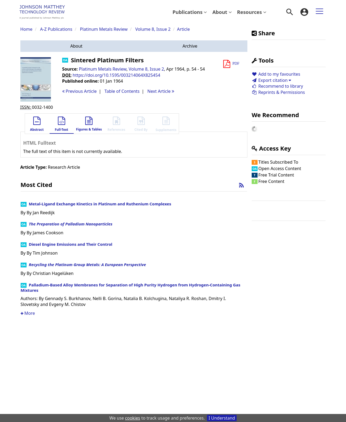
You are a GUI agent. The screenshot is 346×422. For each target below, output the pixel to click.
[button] (76, 46)
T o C (122, 91)
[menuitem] (190, 12)
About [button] (222, 12)
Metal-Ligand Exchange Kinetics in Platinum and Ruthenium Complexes (100, 203)
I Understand (222, 418)
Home (26, 29)
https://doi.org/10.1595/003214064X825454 (116, 75)
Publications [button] (190, 12)
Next (160, 91)
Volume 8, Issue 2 (153, 29)
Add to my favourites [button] (276, 74)
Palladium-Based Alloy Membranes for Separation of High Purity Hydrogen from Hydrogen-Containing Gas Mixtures (130, 287)
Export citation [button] (271, 80)
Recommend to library (277, 86)
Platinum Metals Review (104, 29)
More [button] (28, 313)
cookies (132, 418)
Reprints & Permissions (278, 92)
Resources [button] (251, 12)
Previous (79, 91)
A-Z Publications (56, 29)
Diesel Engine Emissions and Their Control (70, 244)
